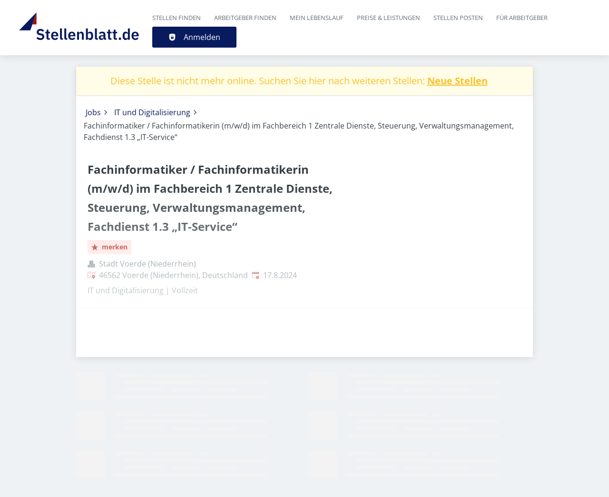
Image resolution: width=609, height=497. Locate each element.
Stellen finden (176, 17)
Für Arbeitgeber (522, 17)
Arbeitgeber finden (245, 17)
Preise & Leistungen (388, 17)
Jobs (93, 112)
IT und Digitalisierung (152, 112)
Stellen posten (458, 17)
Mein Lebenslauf (317, 17)
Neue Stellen (457, 80)
